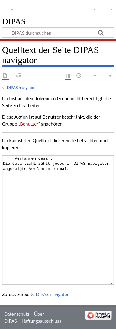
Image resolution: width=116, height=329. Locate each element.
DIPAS (14, 21)
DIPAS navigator (20, 87)
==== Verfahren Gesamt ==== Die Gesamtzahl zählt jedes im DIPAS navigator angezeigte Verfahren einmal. (58, 220)
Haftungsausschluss (41, 321)
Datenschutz (17, 314)
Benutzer (29, 123)
